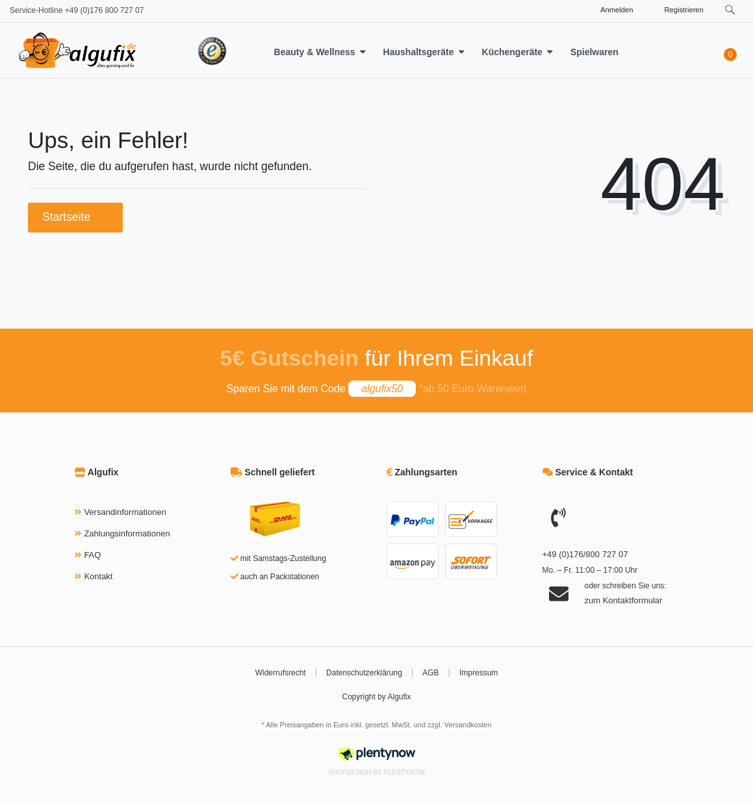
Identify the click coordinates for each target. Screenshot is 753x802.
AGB (430, 672)
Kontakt (98, 576)
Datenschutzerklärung (364, 672)
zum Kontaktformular (624, 600)
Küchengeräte (512, 52)
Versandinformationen (125, 512)
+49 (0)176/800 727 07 (585, 554)
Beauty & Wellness (314, 52)
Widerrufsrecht (280, 672)
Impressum (478, 672)
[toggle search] (730, 10)
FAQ (92, 555)
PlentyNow (404, 772)
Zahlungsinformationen (127, 533)
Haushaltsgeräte (418, 52)
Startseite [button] (75, 216)
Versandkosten (468, 725)
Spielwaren (594, 52)
